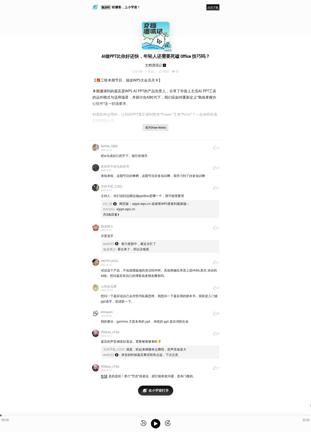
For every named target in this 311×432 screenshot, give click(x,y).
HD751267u (109, 261)
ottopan (107, 312)
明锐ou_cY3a (110, 332)
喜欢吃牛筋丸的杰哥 (115, 166)
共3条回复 (111, 214)
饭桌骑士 (107, 226)
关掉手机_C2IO (111, 186)
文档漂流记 (153, 65)
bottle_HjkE (109, 146)
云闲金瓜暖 (109, 286)
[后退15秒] (143, 423)
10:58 (104, 376)
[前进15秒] (168, 423)
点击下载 (212, 7)
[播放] (156, 423)
